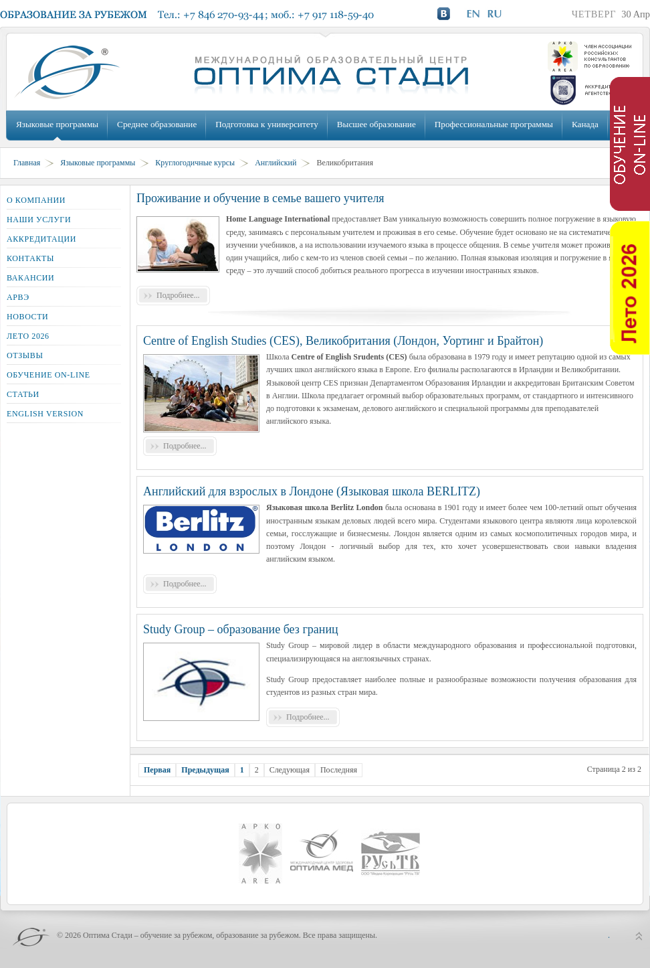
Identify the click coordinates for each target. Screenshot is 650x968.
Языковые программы (57, 124)
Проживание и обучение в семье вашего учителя (260, 198)
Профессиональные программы (494, 124)
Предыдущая (205, 770)
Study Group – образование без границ (240, 629)
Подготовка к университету (266, 124)
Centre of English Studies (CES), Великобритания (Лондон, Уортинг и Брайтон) (343, 340)
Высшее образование (376, 124)
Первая (157, 770)
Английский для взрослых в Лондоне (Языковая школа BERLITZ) (311, 491)
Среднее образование (157, 124)
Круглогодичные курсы (195, 162)
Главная (26, 162)
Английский (275, 162)
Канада (585, 124)
